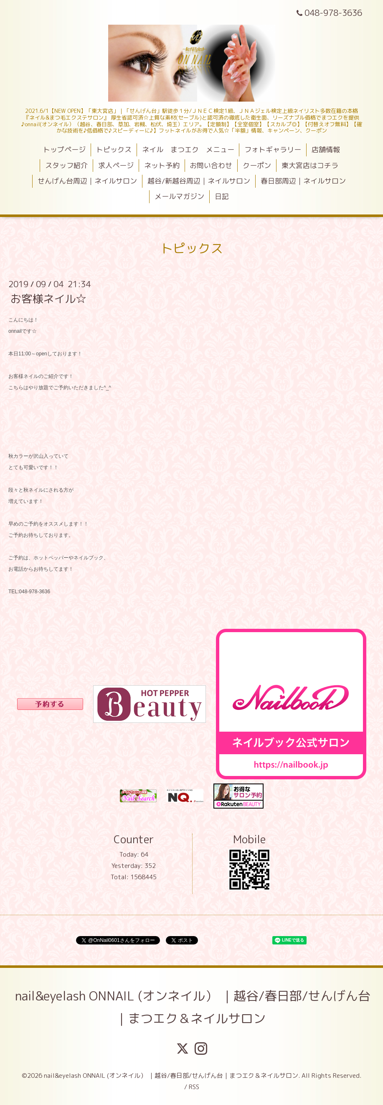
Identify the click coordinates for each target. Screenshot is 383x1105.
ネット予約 (162, 165)
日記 (222, 196)
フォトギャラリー (272, 149)
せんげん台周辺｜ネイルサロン (87, 181)
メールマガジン (179, 196)
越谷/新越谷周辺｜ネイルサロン (198, 181)
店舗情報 (326, 149)
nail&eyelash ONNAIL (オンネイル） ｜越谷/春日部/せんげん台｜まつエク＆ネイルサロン (192, 1007)
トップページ (64, 149)
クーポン (257, 165)
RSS (194, 1086)
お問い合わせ (211, 165)
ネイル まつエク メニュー (188, 149)
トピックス (114, 149)
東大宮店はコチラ (310, 165)
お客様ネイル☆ (48, 298)
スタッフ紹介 (66, 165)
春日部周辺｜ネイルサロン (303, 181)
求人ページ (116, 165)
